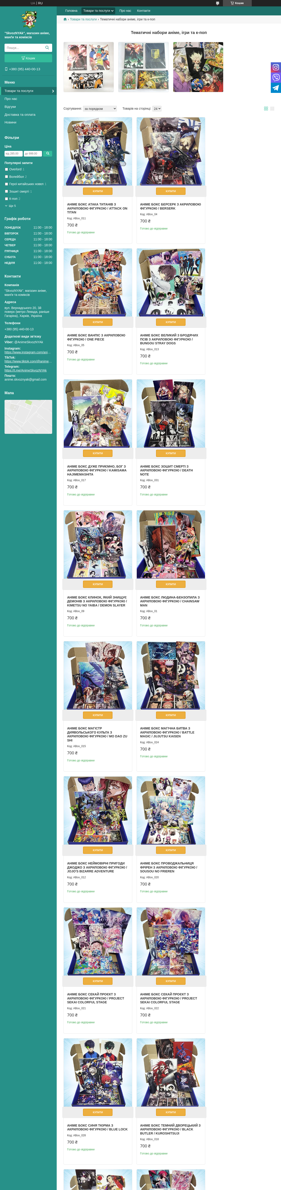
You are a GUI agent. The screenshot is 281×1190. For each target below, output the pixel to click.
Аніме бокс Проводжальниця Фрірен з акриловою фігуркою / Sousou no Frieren (237, 596)
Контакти (143, 10)
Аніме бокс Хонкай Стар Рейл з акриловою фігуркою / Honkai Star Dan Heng (166, 983)
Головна (71, 10)
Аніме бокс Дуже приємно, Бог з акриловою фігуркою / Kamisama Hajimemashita (168, 334)
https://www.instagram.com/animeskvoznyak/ (36, 352)
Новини (10, 122)
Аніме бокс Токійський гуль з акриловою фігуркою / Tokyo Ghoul (164, 854)
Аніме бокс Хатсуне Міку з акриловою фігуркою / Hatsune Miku (237, 854)
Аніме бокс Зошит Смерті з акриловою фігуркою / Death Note (235, 334)
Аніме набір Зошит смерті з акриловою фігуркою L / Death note (236, 1112)
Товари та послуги (19, 91)
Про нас (11, 99)
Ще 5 (12, 206)
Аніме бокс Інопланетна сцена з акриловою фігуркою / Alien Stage (237, 983)
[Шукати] (47, 48)
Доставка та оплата (20, 114)
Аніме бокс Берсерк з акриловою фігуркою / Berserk (167, 203)
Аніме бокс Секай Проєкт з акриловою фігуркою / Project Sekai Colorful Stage (95, 725)
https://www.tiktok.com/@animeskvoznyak (34, 361)
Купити (97, 188)
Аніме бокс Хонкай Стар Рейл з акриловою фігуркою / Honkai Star (95, 983)
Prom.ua (161, 1181)
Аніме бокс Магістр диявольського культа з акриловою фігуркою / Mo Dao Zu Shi (236, 465)
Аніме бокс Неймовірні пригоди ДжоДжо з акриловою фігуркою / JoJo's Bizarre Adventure (167, 596)
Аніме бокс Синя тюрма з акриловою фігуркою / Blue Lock (234, 725)
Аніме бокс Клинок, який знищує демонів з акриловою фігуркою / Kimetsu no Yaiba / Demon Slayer (94, 465)
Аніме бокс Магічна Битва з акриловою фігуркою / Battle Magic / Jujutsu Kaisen (94, 596)
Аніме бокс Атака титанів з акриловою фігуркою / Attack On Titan (94, 205)
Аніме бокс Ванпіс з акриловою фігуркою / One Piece (238, 203)
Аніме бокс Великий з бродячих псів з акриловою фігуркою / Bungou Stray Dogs (96, 334)
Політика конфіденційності (188, 1185)
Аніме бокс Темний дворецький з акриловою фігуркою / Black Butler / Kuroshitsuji (96, 854)
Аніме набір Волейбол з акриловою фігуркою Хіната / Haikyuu (165, 1112)
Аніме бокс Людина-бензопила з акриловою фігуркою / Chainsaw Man (166, 463)
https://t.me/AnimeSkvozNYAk (26, 370)
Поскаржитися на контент (153, 1185)
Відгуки (10, 107)
